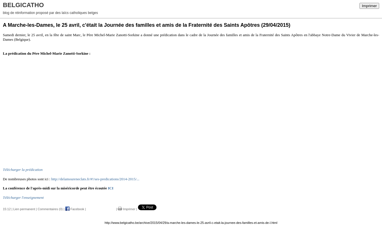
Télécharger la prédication (23, 169)
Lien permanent (24, 209)
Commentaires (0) (50, 209)
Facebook (74, 209)
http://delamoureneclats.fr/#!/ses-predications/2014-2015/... (95, 179)
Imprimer (369, 6)
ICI (110, 188)
